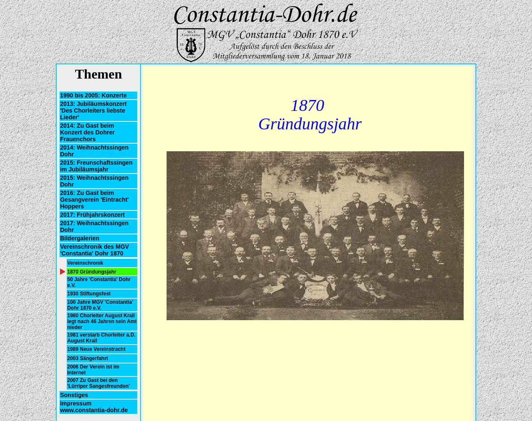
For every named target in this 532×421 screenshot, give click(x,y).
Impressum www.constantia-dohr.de (94, 406)
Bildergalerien (79, 238)
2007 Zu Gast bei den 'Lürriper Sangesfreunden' (98, 383)
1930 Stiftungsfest (88, 294)
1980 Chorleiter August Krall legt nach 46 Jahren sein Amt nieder (102, 321)
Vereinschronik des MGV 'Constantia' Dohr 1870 (94, 250)
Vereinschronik (85, 263)
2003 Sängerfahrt (87, 358)
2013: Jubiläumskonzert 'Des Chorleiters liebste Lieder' (93, 110)
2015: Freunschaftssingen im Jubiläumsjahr (96, 166)
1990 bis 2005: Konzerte (93, 95)
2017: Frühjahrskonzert (92, 214)
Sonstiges (74, 395)
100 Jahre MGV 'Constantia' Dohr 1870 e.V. (100, 305)
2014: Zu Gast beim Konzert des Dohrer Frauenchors (87, 132)
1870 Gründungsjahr (91, 272)
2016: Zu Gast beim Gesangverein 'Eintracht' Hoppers (94, 199)
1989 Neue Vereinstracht (96, 349)
